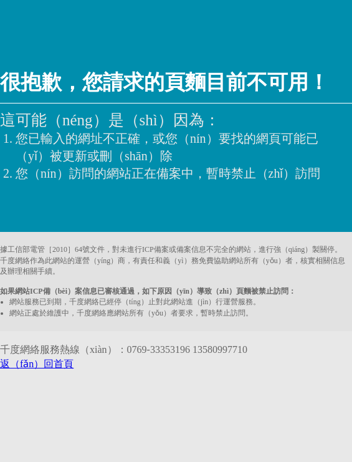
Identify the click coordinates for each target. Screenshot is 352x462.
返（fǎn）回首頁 (37, 364)
